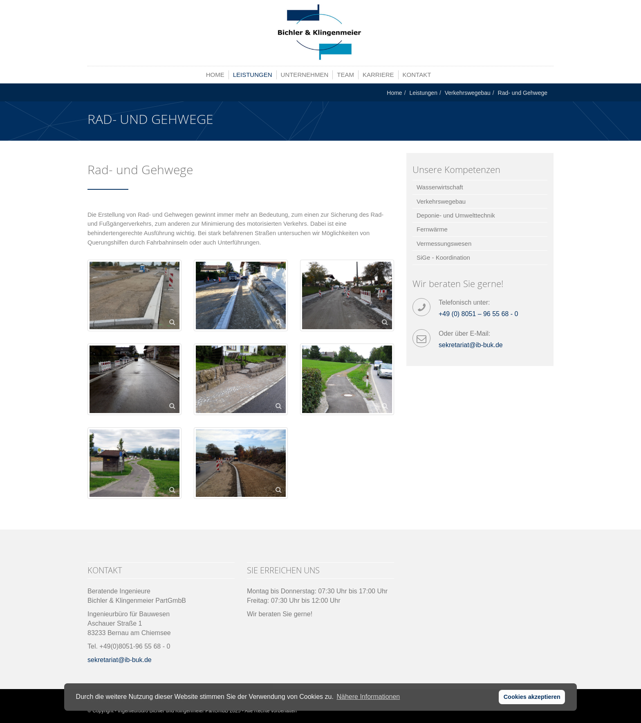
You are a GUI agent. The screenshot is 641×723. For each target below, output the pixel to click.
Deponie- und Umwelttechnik (456, 215)
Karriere (378, 74)
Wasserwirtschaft (440, 187)
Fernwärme (432, 229)
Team (345, 74)
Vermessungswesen (444, 243)
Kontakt (417, 74)
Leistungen (252, 74)
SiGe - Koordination (443, 257)
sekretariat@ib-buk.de (471, 344)
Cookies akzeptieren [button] (532, 697)
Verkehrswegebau (468, 93)
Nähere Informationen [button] (368, 696)
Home (215, 74)
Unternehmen (305, 74)
